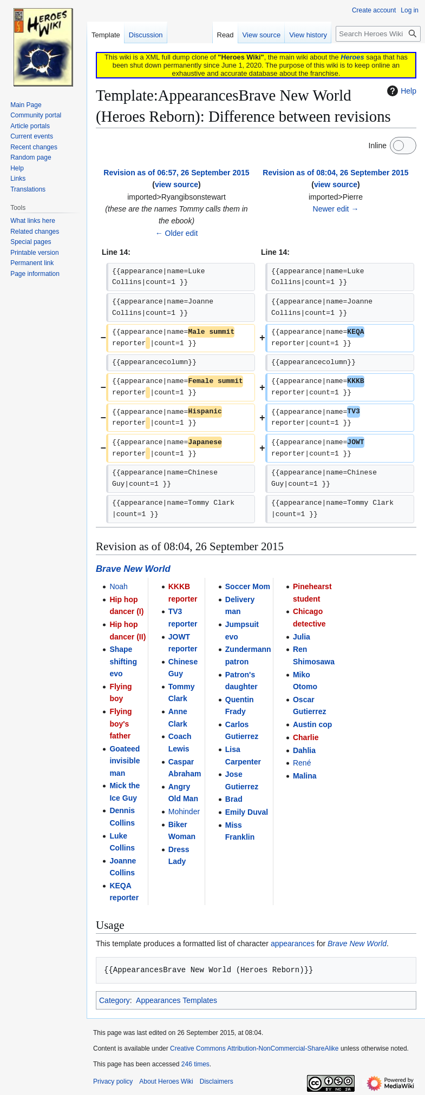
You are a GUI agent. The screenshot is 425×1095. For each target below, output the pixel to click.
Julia (301, 636)
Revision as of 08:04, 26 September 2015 (335, 172)
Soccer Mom (247, 586)
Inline (378, 145)
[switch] (403, 145)
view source (176, 184)
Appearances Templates (176, 1000)
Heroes (352, 57)
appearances (293, 943)
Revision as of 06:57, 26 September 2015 (176, 172)
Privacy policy (113, 1081)
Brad (234, 799)
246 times (195, 1064)
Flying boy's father (120, 723)
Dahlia (304, 750)
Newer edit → (336, 209)
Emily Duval (246, 812)
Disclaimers (216, 1081)
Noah (118, 586)
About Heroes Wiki (166, 1081)
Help (400, 90)
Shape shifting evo (123, 661)
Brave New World (133, 569)
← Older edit (176, 233)
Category (114, 1000)
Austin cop (312, 724)
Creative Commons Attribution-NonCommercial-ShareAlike (254, 1048)
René (302, 762)
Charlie (305, 737)
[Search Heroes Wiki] (378, 34)
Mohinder (184, 811)
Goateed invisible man (124, 760)
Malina (305, 775)
